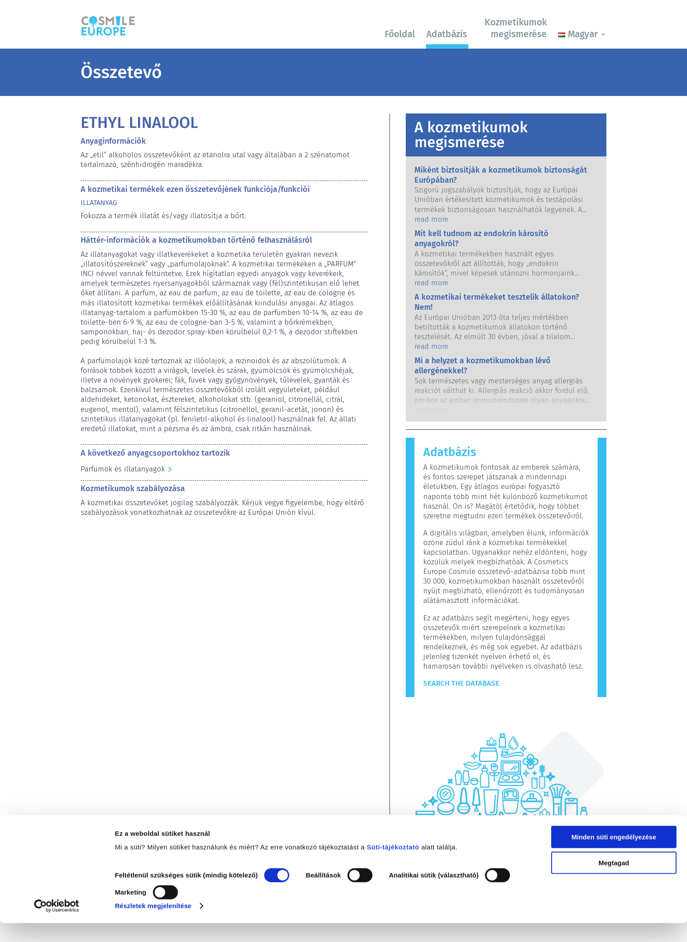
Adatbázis (446, 34)
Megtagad (613, 881)
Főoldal (400, 34)
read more (431, 219)
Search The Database (461, 683)
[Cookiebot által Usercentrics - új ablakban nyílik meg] (56, 924)
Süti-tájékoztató (393, 866)
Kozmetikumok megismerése (516, 28)
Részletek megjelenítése (153, 924)
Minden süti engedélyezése (613, 856)
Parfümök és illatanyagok (123, 469)
